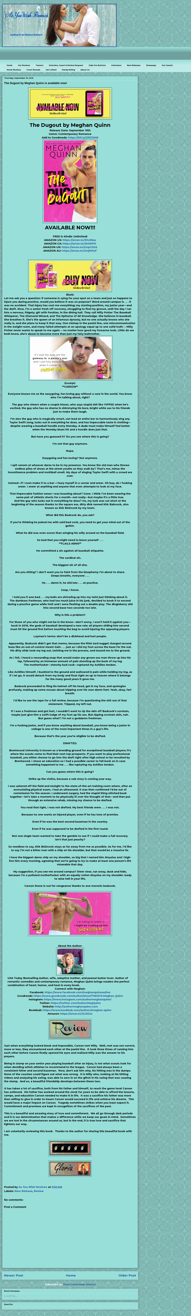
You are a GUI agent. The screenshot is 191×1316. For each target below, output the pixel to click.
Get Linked (51, 70)
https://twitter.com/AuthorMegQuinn (76, 1003)
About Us (85, 70)
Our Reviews (24, 65)
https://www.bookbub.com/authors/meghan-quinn (77, 1010)
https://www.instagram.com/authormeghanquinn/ (77, 999)
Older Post (127, 1275)
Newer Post (13, 1275)
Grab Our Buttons (97, 65)
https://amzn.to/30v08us (79, 240)
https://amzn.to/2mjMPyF (79, 250)
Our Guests (167, 65)
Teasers (39, 65)
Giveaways (151, 65)
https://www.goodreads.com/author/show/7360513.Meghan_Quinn (78, 995)
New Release (23, 1191)
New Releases (134, 65)
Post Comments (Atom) (79, 1284)
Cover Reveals (33, 70)
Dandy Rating (68, 70)
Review (39, 1191)
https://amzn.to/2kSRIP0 (79, 243)
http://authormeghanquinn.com (76, 1006)
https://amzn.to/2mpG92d (79, 247)
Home (9, 65)
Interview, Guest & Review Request (66, 65)
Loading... (10, 1295)
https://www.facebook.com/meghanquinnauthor (78, 992)
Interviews (116, 65)
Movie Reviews (14, 70)
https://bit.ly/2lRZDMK (83, 137)
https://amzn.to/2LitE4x (76, 1013)
